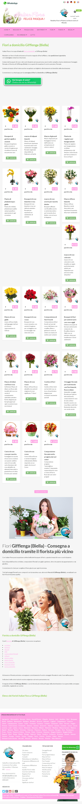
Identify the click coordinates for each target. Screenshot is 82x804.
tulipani (6, 656)
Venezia (27, 738)
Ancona (22, 719)
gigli (5, 652)
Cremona (33, 723)
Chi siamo (25, 750)
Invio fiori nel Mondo (28, 772)
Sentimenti (42, 30)
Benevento (18, 721)
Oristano (23, 730)
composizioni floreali (11, 654)
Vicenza (34, 738)
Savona (73, 734)
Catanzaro (54, 723)
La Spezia (52, 734)
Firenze (4, 726)
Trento (17, 736)
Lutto (32, 35)
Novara (10, 730)
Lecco (70, 726)
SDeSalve (39, 797)
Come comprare (27, 752)
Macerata (27, 728)
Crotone (63, 726)
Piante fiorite (46, 774)
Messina (35, 728)
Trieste (41, 736)
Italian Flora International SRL (49, 795)
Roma (15, 734)
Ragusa (4, 734)
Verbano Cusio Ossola (9, 738)
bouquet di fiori (9, 664)
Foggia (73, 723)
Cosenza (40, 723)
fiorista (9, 641)
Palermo (30, 730)
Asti (56, 719)
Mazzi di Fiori (46, 757)
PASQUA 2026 (29, 30)
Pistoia (27, 732)
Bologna (26, 721)
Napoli (4, 730)
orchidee (7, 645)
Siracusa (60, 734)
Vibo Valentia (56, 738)
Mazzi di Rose (46, 759)
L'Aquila (45, 719)
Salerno (33, 734)
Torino (24, 736)
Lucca (21, 728)
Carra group (70, 795)
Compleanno (9, 35)
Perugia (57, 730)
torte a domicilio (9, 667)
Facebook (7, 791)
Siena (39, 734)
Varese (60, 736)
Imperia (50, 726)
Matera (73, 728)
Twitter (3, 791)
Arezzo (51, 719)
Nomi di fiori (26, 776)
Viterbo (47, 738)
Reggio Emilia (67, 732)
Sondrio (45, 734)
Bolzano (46, 721)
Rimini (20, 734)
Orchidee (45, 776)
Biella (4, 721)
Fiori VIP (25, 780)
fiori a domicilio (29, 51)
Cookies (23, 797)
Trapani (30, 736)
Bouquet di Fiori (47, 765)
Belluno (10, 721)
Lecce (75, 726)
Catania (47, 723)
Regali (71, 30)
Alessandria (14, 719)
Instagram (13, 791)
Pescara (51, 730)
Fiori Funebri (46, 761)
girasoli (6, 649)
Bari (68, 719)
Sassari (66, 734)
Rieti (10, 734)
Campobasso (61, 721)
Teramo (11, 736)
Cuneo (20, 723)
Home (7, 30)
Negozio (17, 30)
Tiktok (16, 791)
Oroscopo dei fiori (28, 778)
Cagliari (53, 721)
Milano (41, 728)
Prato (4, 732)
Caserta (70, 721)
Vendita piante (46, 769)
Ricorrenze (22, 35)
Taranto (4, 736)
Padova (44, 730)
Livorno (4, 728)
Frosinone (22, 726)
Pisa (63, 730)
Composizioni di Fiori (48, 763)
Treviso (48, 736)
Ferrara (66, 723)
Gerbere (44, 752)
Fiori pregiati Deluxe (48, 755)
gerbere (7, 647)
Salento (8, 769)
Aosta (28, 719)
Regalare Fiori (26, 774)
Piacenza (38, 730)
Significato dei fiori (28, 782)
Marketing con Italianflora (30, 759)
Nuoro (16, 730)
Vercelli (21, 738)
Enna (61, 723)
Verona (41, 738)
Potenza (39, 732)
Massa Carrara (64, 728)
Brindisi (32, 721)
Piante (61, 30)
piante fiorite (8, 660)
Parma (9, 732)
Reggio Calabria (56, 732)
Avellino (62, 719)
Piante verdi (46, 772)
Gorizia (36, 726)
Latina (15, 728)
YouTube (10, 791)
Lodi (10, 728)
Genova (29, 726)
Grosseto (43, 726)
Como (26, 723)
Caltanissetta (12, 723)
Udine (54, 736)
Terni (36, 736)
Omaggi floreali (47, 750)
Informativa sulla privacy (10, 797)
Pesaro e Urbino (18, 732)
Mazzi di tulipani (47, 767)
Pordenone (70, 730)
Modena (55, 728)
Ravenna (46, 732)
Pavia (33, 732)
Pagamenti (25, 755)
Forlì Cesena (13, 726)
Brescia (39, 721)
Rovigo (26, 734)
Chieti (4, 723)
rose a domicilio (9, 662)
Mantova (48, 728)
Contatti (24, 757)
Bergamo (74, 719)
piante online (8, 658)
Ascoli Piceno (36, 719)
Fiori (52, 30)
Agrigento (5, 719)
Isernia (56, 726)
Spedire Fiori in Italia (28, 769)
